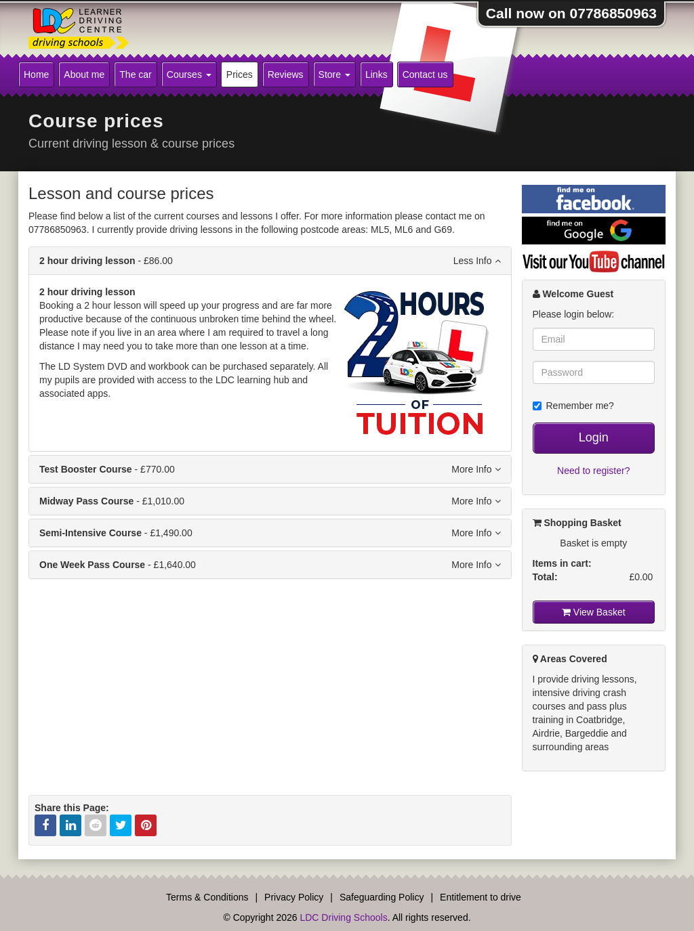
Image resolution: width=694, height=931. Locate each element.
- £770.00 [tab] (270, 469)
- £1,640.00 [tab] (270, 564)
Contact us (425, 74)
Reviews (286, 74)
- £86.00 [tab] (270, 260)
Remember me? (573, 405)
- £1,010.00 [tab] (270, 501)
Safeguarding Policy (382, 897)
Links (376, 74)
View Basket (594, 612)
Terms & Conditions (207, 897)
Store (334, 74)
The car (135, 74)
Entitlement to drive (480, 897)
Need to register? (593, 470)
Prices (239, 74)
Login (594, 437)
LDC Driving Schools (343, 917)
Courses (189, 74)
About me (84, 74)
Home (36, 74)
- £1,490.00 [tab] (270, 533)
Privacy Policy (293, 897)
